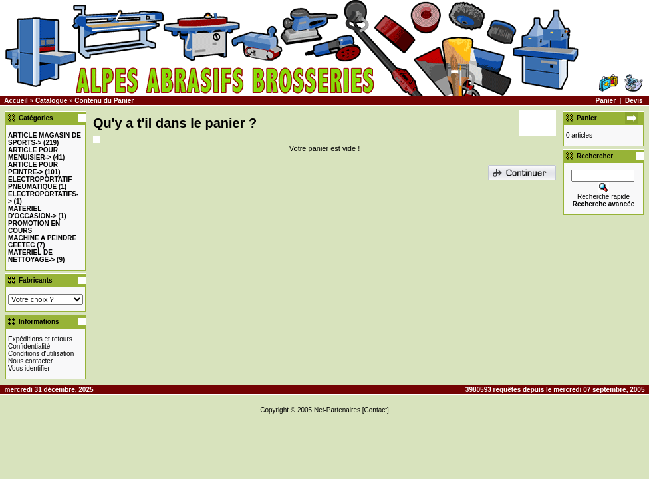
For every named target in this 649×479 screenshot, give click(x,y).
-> (33, 153)
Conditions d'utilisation (41, 353)
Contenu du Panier (104, 100)
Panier (605, 100)
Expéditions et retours (40, 339)
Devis (634, 100)
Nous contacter (30, 361)
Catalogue (51, 100)
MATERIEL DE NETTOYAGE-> (31, 256)
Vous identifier (29, 368)
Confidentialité (29, 346)
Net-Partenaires (337, 410)
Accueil (16, 100)
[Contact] (375, 410)
